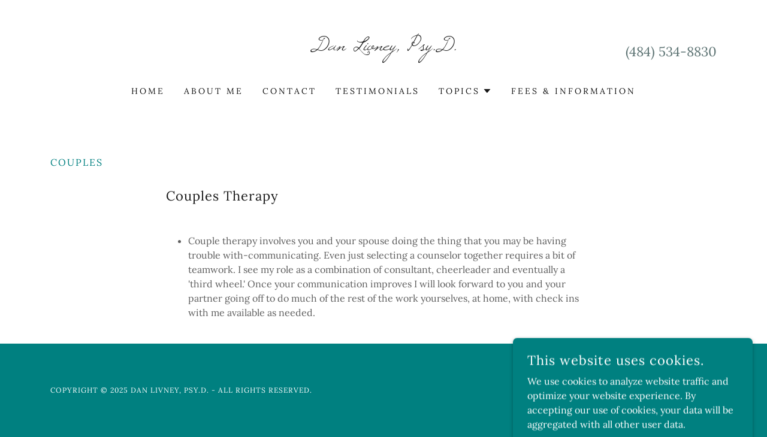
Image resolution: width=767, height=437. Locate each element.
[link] (383, 47)
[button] (465, 91)
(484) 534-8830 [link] (671, 51)
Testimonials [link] (378, 91)
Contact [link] (289, 91)
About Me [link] (213, 91)
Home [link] (148, 91)
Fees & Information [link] (573, 91)
